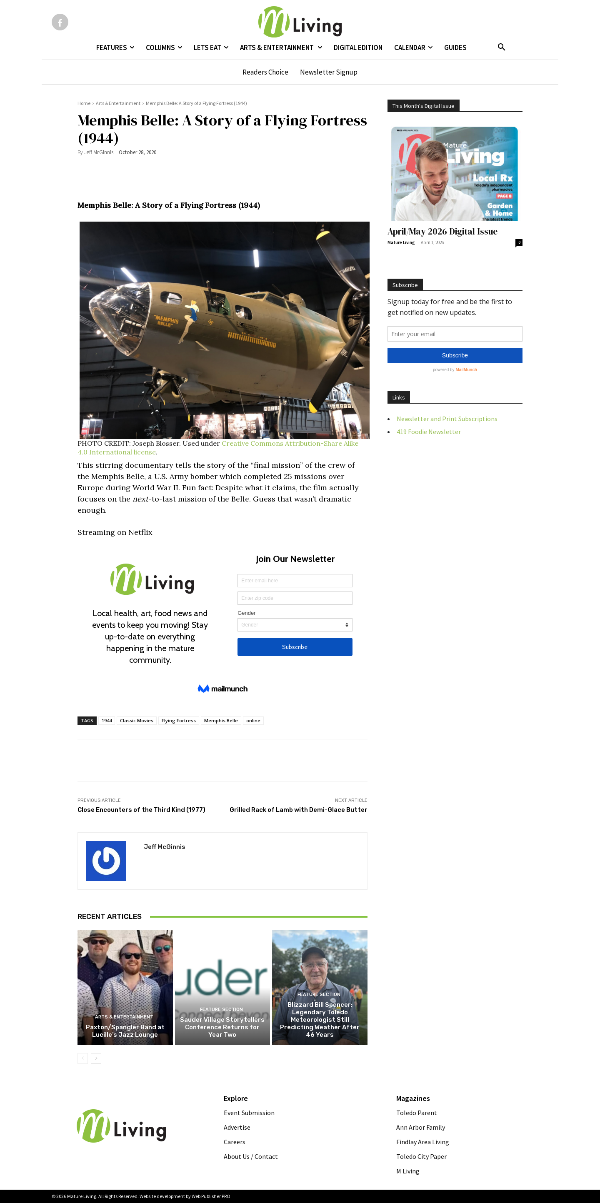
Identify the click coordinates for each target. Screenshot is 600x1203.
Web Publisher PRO (211, 1196)
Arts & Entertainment (118, 103)
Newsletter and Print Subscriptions (447, 418)
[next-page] (96, 1058)
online (253, 720)
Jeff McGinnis (98, 152)
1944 (107, 720)
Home (84, 103)
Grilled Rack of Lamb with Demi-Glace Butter (299, 810)
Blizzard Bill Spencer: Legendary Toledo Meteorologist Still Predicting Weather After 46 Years (320, 1019)
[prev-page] (83, 1058)
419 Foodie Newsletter (429, 431)
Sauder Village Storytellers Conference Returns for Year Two (222, 1027)
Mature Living (401, 242)
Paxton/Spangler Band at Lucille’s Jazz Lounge (125, 1030)
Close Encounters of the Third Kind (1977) (141, 810)
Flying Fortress (179, 720)
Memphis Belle (221, 720)
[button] (501, 47)
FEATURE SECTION (221, 1009)
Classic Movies (136, 720)
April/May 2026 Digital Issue (443, 231)
